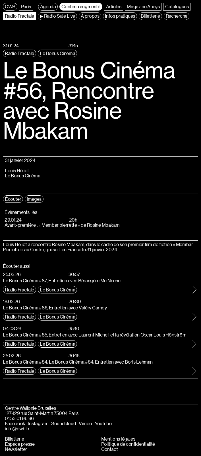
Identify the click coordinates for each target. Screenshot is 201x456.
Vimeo (85, 423)
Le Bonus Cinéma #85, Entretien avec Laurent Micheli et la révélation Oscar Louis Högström (94, 334)
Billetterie (14, 438)
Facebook (15, 423)
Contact (109, 449)
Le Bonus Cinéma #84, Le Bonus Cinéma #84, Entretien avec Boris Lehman (78, 361)
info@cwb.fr (17, 428)
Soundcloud (63, 423)
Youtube (103, 423)
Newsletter (16, 449)
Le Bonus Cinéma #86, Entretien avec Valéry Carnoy (55, 307)
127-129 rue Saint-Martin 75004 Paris (41, 413)
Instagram (38, 423)
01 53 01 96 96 (19, 418)
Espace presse (19, 444)
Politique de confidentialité (128, 444)
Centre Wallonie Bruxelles (30, 408)
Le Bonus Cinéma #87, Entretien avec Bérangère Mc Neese (61, 280)
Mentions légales (118, 438)
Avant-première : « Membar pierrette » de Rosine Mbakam (62, 225)
